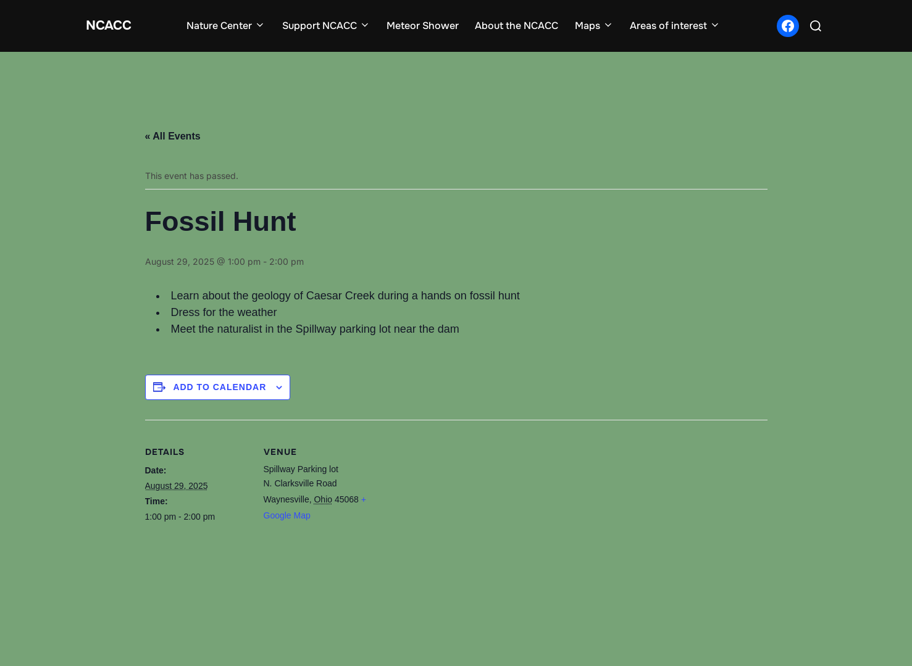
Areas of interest (680, 25)
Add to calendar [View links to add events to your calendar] (219, 384)
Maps (599, 25)
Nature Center (232, 25)
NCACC (114, 25)
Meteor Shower (429, 25)
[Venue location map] (447, 544)
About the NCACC (522, 25)
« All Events (173, 134)
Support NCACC (332, 25)
